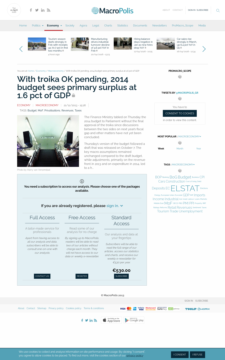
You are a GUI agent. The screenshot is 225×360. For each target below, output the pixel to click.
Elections (204, 188)
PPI (191, 203)
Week (161, 148)
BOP (158, 177)
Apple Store (111, 320)
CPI (202, 177)
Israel (185, 199)
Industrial (171, 199)
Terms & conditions (94, 308)
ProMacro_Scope (182, 25)
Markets (203, 199)
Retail (172, 207)
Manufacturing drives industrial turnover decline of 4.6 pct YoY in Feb (100, 45)
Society (69, 25)
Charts (108, 25)
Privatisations (52, 110)
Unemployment (190, 211)
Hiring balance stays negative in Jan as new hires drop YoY (143, 43)
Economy (53, 25)
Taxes (78, 110)
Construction (175, 181)
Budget (32, 110)
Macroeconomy (56, 71)
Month (180, 148)
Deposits (158, 188)
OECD (175, 203)
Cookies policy (73, 308)
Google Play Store (134, 320)
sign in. (113, 205)
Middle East (159, 203)
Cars (161, 181)
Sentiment (197, 208)
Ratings (156, 208)
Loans (197, 199)
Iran (180, 199)
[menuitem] (23, 25)
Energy (157, 195)
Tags (167, 164)
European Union (167, 195)
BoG (173, 177)
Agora (83, 25)
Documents (140, 25)
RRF (204, 203)
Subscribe (202, 10)
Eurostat (178, 195)
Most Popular (167, 136)
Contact (178, 10)
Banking (165, 177)
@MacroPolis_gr (187, 92)
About (166, 10)
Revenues (67, 110)
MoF (40, 110)
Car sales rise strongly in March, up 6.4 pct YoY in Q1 (187, 43)
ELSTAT (185, 188)
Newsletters (159, 25)
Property (198, 203)
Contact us (42, 276)
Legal (95, 25)
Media (202, 25)
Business (195, 177)
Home (23, 25)
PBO (180, 203)
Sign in (191, 10)
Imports (199, 195)
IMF (191, 195)
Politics (36, 25)
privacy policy (134, 355)
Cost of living (191, 181)
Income (158, 199)
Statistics (122, 25)
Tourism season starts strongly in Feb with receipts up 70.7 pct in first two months (58, 45)
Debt (199, 181)
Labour (191, 199)
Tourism (163, 211)
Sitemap (41, 308)
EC (168, 188)
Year (198, 148)
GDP (186, 195)
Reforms (163, 208)
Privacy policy (56, 308)
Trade (174, 211)
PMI (186, 203)
